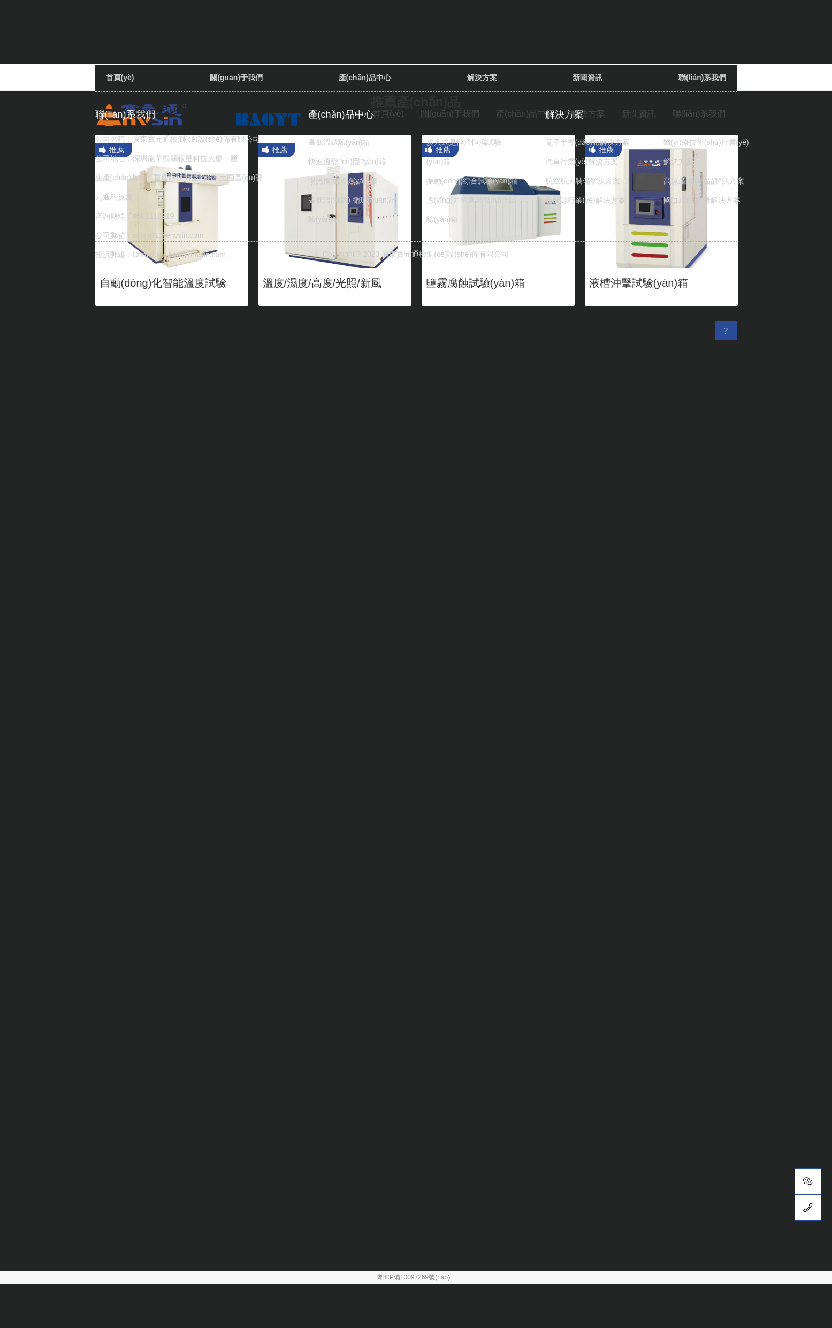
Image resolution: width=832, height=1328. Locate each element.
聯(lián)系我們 (702, 77)
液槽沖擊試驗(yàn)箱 (639, 283)
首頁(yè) (120, 77)
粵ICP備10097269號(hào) (413, 1277)
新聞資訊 (587, 77)
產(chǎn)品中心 (525, 113)
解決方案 (482, 77)
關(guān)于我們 (236, 77)
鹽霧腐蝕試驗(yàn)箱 (475, 283)
